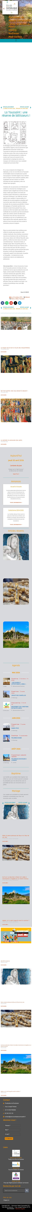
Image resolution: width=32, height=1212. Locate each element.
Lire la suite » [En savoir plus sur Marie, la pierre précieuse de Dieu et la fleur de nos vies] (5, 841)
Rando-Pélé (15, 728)
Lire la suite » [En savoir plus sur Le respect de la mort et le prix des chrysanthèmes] (4, 351)
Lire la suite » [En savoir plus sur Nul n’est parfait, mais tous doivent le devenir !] (4, 395)
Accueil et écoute (16, 487)
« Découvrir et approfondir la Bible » (18, 683)
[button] (16, 40)
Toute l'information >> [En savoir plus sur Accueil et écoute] (16, 502)
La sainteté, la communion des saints (11, 440)
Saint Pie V (16, 474)
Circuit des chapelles (18, 695)
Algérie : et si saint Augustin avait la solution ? (15, 920)
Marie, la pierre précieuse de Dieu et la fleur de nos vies (15, 836)
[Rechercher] (27, 1190)
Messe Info (16, 1168)
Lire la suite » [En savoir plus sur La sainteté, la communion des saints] (4, 444)
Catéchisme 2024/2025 (16, 510)
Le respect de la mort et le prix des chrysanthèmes (15, 348)
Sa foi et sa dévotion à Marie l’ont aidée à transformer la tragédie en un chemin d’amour (15, 878)
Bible (5, 686)
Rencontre (6, 710)
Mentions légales (20, 1209)
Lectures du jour (16, 465)
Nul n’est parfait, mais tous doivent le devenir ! (14, 391)
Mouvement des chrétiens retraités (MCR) (19, 707)
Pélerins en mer (16, 738)
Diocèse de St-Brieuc (16, 1157)
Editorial (27, 297)
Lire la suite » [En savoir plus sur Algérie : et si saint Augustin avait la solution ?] (5, 924)
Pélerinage (15, 697)
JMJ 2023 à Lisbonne (5, 961)
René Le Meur (15, 299)
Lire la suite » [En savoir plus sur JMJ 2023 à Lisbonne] (4, 965)
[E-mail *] (12, 1134)
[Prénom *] (12, 1125)
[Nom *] (12, 1130)
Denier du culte (16, 1181)
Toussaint (21, 299)
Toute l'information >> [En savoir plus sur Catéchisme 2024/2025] (16, 524)
